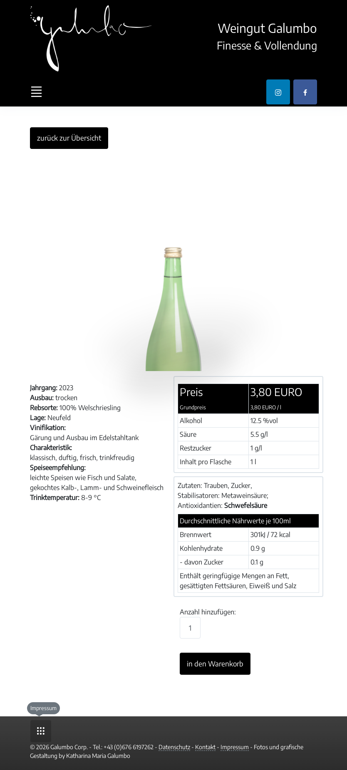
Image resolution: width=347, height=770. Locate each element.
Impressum (235, 746)
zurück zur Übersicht (69, 137)
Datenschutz (174, 746)
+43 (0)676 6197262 (129, 746)
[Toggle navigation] (36, 91)
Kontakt (205, 746)
